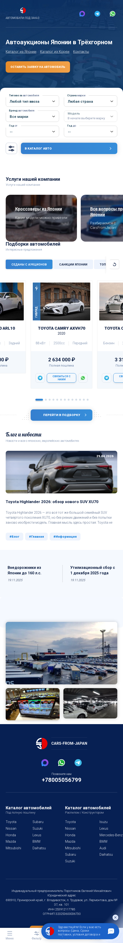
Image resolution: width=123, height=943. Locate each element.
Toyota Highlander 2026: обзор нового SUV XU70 (53, 508)
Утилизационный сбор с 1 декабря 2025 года (93, 577)
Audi (102, 855)
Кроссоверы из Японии (40, 215)
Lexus (36, 842)
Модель (86, 123)
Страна (76, 102)
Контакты (80, 58)
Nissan (11, 835)
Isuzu (102, 829)
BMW (36, 848)
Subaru (37, 829)
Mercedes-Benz (110, 842)
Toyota (10, 829)
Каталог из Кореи (54, 58)
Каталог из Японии (21, 58)
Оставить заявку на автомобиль (37, 73)
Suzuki (37, 835)
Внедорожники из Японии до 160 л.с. (25, 577)
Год (13, 132)
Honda (10, 842)
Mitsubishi (13, 855)
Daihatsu (38, 855)
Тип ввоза (23, 102)
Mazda (11, 848)
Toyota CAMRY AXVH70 (61, 337)
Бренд (21, 117)
